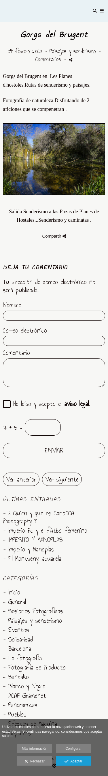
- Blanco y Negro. (25, 686)
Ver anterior (21, 479)
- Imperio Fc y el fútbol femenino (45, 530)
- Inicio (11, 592)
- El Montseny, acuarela (32, 558)
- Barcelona (17, 648)
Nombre (12, 305)
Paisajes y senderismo (73, 51)
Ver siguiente (62, 479)
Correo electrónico (25, 331)
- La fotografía (22, 658)
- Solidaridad (18, 639)
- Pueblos (14, 714)
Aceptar (73, 761)
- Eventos (16, 629)
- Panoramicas (20, 704)
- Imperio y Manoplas (28, 549)
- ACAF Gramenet (24, 695)
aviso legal (76, 403)
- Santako (16, 676)
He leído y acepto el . (49, 404)
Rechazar (34, 761)
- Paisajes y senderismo (32, 620)
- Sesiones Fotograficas (33, 611)
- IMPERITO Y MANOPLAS (33, 539)
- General (14, 601)
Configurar (73, 749)
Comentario (16, 353)
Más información (34, 749)
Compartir (54, 236)
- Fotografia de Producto (34, 667)
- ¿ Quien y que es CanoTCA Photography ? (38, 517)
